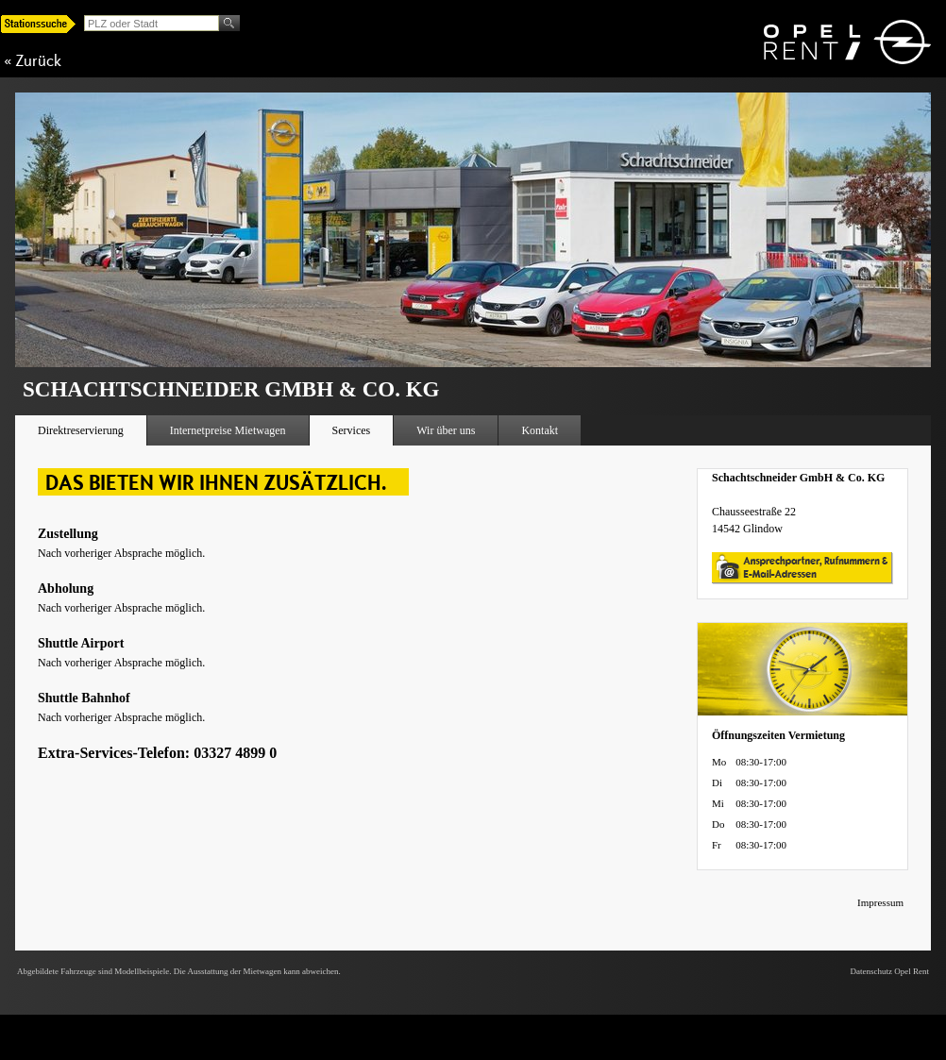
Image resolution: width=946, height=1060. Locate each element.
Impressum (880, 902)
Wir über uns (445, 430)
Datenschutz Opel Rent (890, 971)
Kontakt (539, 430)
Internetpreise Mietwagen (228, 430)
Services (351, 430)
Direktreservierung (81, 430)
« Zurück (32, 60)
